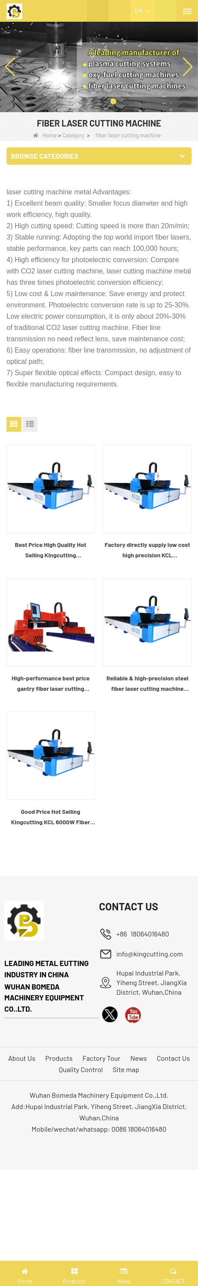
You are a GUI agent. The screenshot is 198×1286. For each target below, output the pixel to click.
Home (45, 135)
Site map (125, 1069)
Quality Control (81, 1069)
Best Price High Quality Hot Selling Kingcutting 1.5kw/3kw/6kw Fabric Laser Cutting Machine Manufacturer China (50, 550)
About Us (22, 1058)
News (138, 1058)
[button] (85, 101)
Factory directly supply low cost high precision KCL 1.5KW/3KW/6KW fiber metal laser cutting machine (147, 550)
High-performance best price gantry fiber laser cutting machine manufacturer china (51, 684)
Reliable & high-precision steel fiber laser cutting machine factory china (147, 684)
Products (59, 1058)
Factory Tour (101, 1058)
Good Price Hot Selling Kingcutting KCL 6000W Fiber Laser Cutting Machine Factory (51, 817)
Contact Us (173, 1058)
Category (73, 135)
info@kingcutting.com (149, 954)
